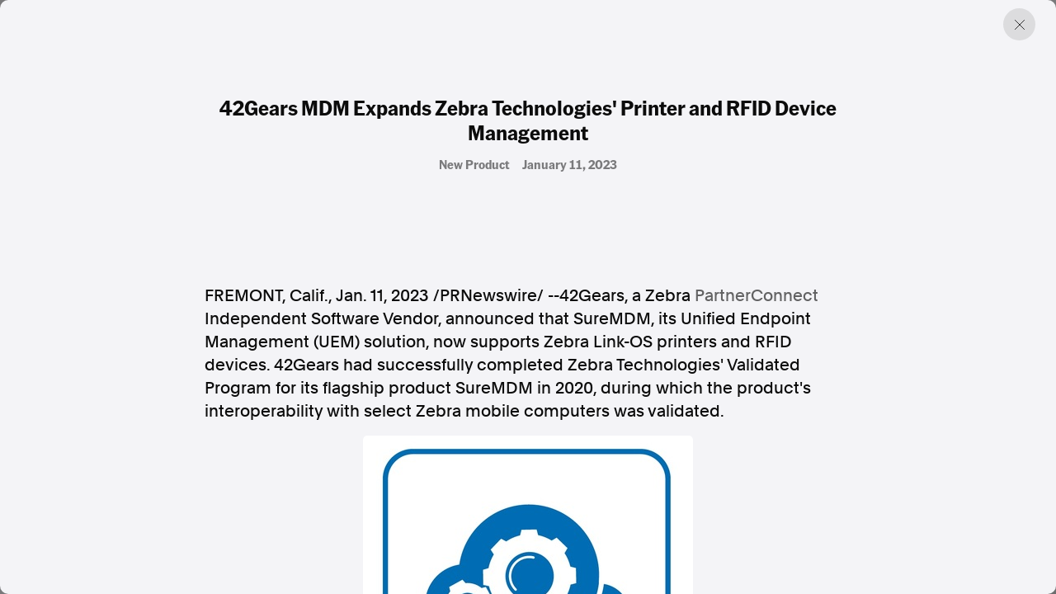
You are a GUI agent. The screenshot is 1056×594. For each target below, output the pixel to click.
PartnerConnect (756, 295)
